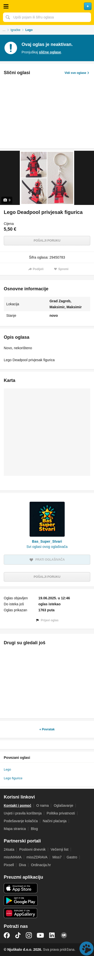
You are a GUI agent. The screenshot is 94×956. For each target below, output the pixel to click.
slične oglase (50, 52)
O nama (42, 805)
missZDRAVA (37, 857)
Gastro (72, 857)
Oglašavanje (63, 805)
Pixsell (9, 865)
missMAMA (13, 857)
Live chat (86, 948)
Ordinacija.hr (41, 865)
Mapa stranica (15, 829)
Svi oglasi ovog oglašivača (46, 547)
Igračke (15, 30)
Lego (7, 769)
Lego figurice (13, 778)
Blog (34, 829)
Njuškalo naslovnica (47, 6)
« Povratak (47, 729)
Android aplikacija (21, 901)
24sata (9, 849)
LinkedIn (52, 935)
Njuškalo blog (64, 935)
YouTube (40, 935)
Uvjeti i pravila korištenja (23, 813)
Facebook (7, 935)
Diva (22, 865)
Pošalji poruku (47, 240)
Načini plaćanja (54, 821)
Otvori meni (6, 6)
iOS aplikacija (21, 888)
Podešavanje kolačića (21, 821)
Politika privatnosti (61, 813)
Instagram (29, 935)
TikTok (18, 935)
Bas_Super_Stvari (47, 541)
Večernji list (59, 849)
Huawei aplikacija (21, 913)
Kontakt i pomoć (17, 805)
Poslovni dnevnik (32, 849)
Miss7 (57, 857)
